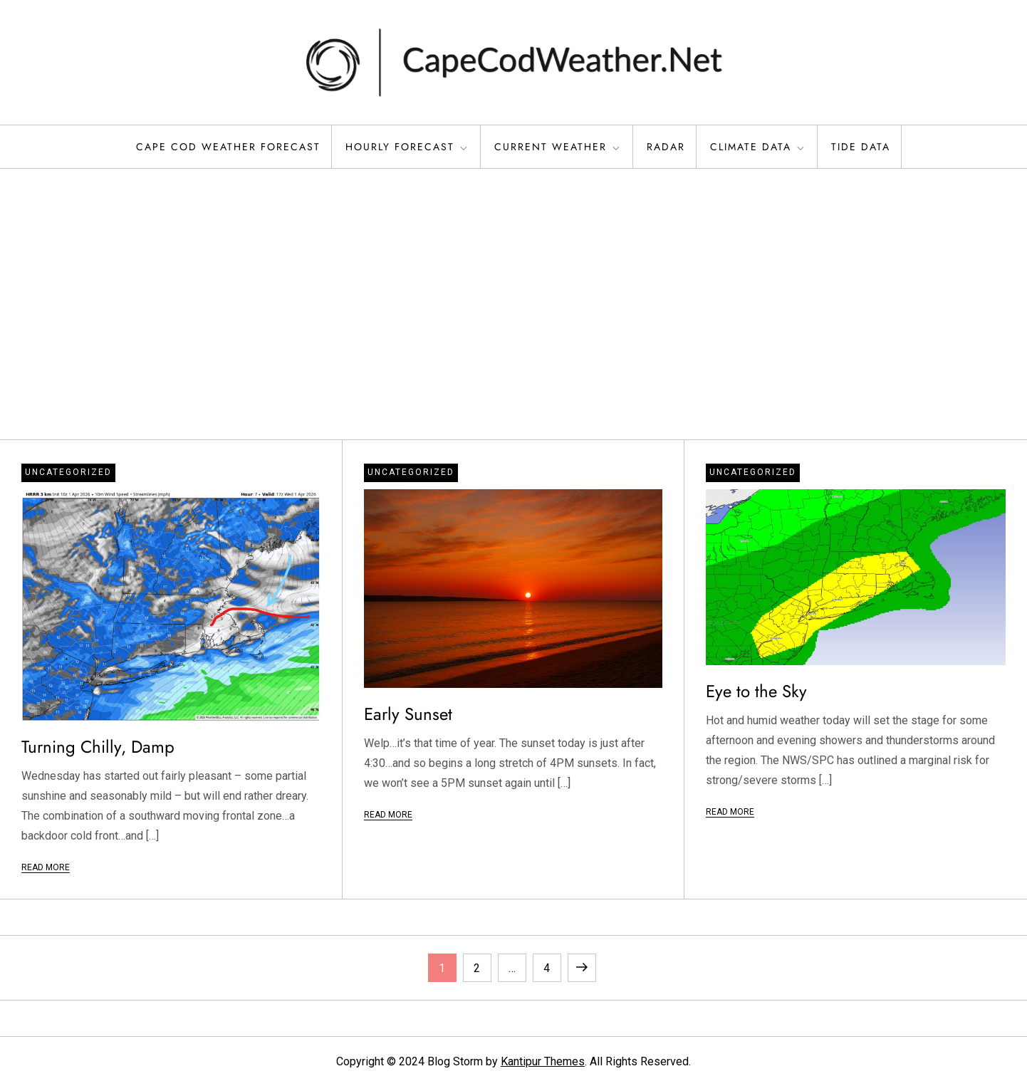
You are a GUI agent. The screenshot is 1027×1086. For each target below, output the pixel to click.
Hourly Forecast (407, 147)
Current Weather (558, 147)
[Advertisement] (513, 304)
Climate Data (758, 147)
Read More (45, 867)
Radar (666, 147)
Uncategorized (68, 472)
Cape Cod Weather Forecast (228, 147)
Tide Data (860, 147)
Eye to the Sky (756, 691)
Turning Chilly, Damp (97, 746)
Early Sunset (408, 713)
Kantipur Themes (543, 1061)
